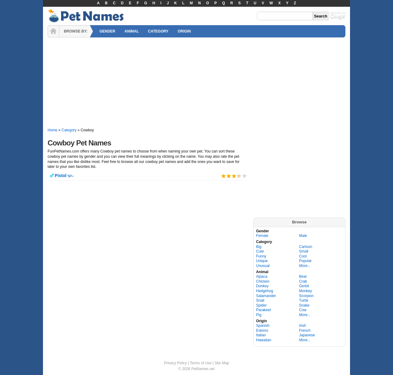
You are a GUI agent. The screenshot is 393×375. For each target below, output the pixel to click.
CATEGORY (158, 31)
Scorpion (306, 296)
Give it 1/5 (223, 175)
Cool (303, 256)
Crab (303, 281)
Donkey (262, 286)
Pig (258, 315)
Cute (260, 251)
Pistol (60, 175)
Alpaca (261, 276)
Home (52, 130)
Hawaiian (263, 340)
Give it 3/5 (234, 175)
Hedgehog (264, 291)
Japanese (307, 335)
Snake (304, 305)
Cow (302, 310)
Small (303, 251)
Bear (303, 276)
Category (68, 130)
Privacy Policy (175, 363)
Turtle (303, 300)
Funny (261, 256)
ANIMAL (131, 31)
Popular (305, 261)
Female (262, 236)
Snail (260, 300)
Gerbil (304, 286)
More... (304, 266)
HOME (53, 31)
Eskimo (262, 330)
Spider (261, 305)
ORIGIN (184, 31)
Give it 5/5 (244, 175)
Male (303, 236)
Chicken (262, 281)
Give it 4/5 (237, 175)
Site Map (222, 363)
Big (258, 247)
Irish (302, 325)
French (304, 330)
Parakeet (263, 310)
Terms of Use (201, 363)
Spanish (262, 325)
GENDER (107, 31)
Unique (262, 261)
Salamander (266, 296)
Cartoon (305, 247)
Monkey (305, 291)
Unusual (263, 266)
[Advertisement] (196, 83)
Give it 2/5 (229, 175)
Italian (261, 335)
